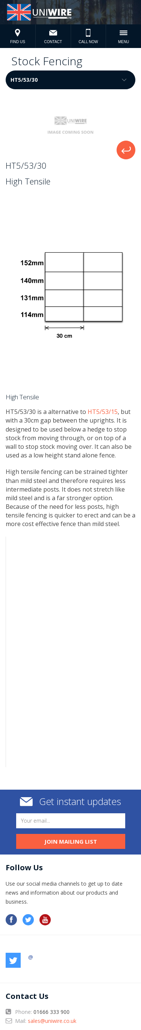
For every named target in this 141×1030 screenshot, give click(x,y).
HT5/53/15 (103, 412)
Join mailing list (70, 841)
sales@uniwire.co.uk (52, 1020)
